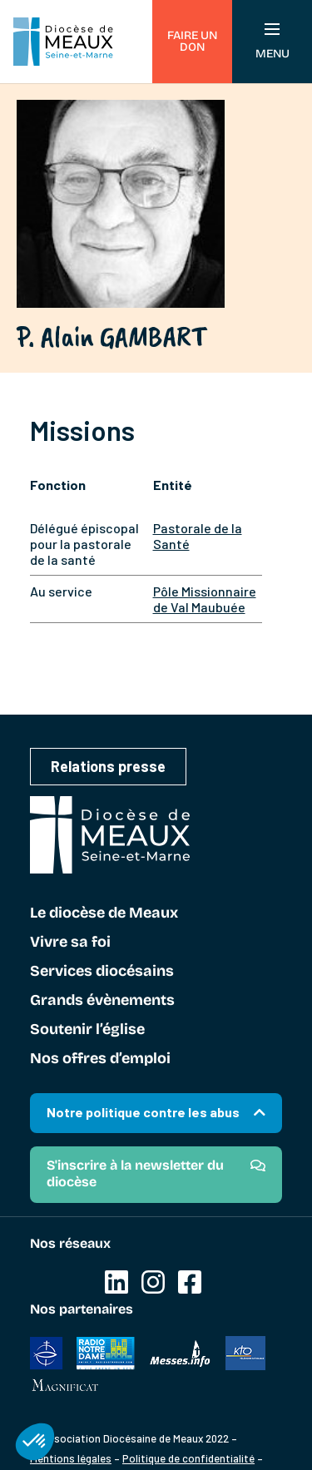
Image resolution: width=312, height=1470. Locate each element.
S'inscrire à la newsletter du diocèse (135, 1173)
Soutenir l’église (87, 1030)
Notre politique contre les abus (143, 1112)
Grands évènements (102, 1000)
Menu (272, 42)
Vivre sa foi (70, 942)
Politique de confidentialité (188, 1458)
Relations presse (108, 766)
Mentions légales (70, 1458)
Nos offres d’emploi (100, 1059)
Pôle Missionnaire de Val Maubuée (204, 599)
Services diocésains (102, 971)
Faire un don (192, 41)
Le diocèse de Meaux (104, 913)
